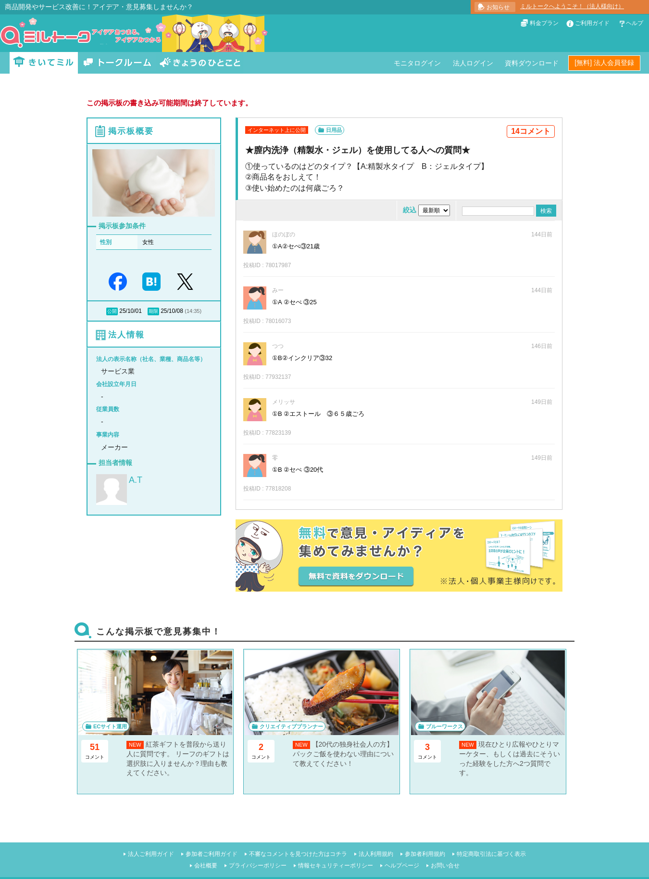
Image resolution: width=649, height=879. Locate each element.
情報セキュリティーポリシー (335, 865)
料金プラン (544, 23)
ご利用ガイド (592, 23)
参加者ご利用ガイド (211, 854)
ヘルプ (634, 23)
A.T (135, 480)
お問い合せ (445, 865)
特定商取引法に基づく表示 (491, 854)
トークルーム (117, 63)
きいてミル (44, 63)
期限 (153, 311)
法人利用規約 (376, 854)
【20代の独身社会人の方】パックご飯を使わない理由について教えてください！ (343, 753)
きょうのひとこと (200, 63)
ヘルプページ (402, 865)
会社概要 (205, 865)
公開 (112, 311)
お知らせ (498, 7)
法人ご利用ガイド (151, 854)
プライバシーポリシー (258, 865)
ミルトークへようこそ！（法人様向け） (572, 6)
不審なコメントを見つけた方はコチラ (298, 854)
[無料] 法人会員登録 (604, 62)
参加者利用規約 (425, 854)
